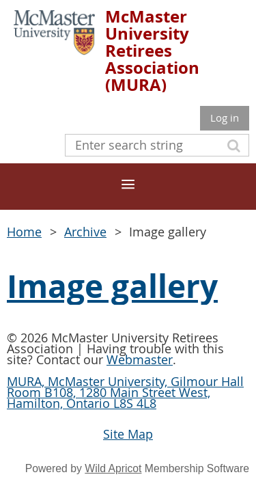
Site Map (128, 434)
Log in (224, 117)
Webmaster (139, 359)
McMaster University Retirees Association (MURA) (152, 50)
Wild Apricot (113, 468)
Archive (85, 231)
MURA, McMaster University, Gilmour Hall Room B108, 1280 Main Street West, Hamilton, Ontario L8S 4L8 (125, 392)
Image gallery (112, 286)
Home (24, 231)
